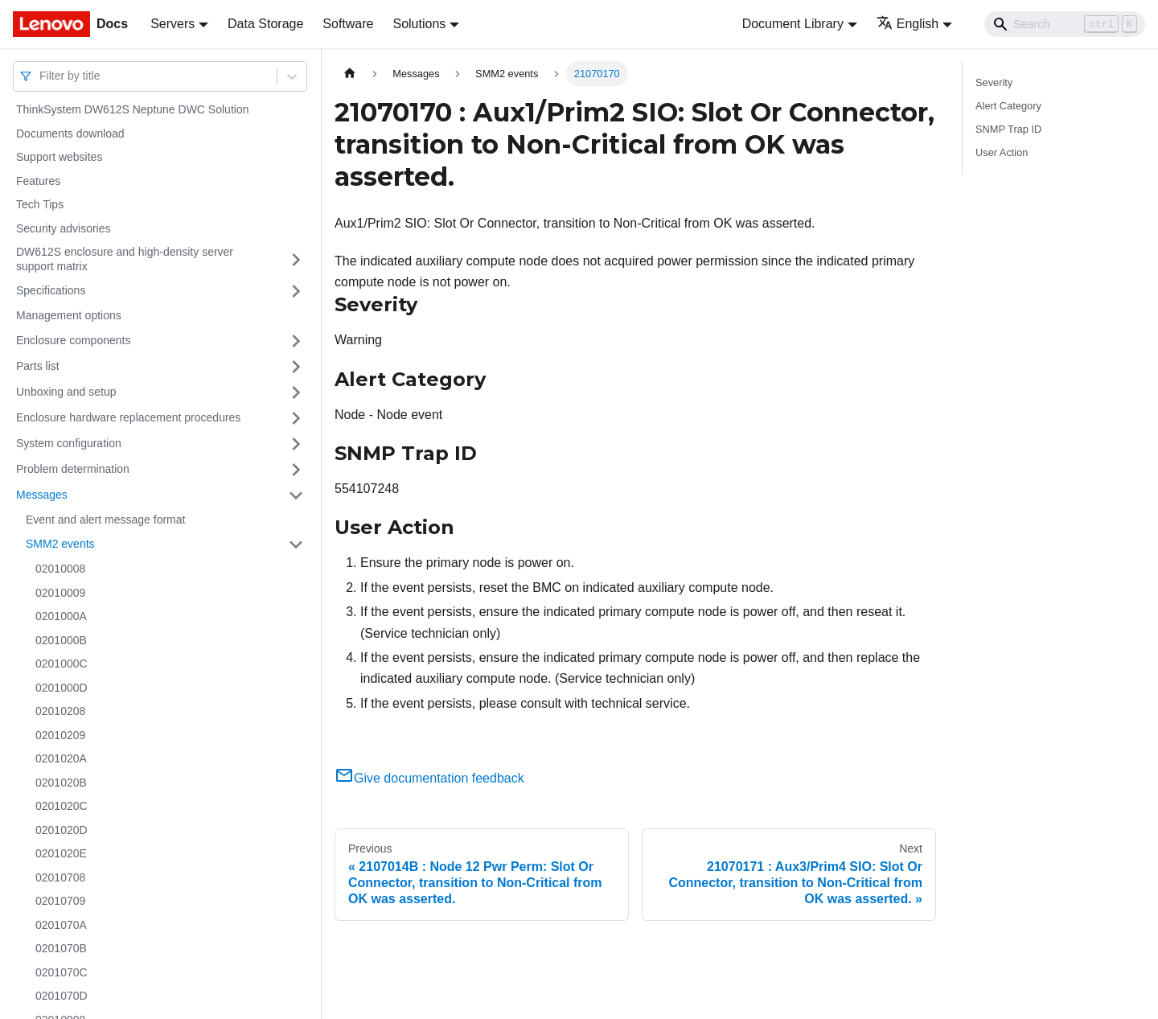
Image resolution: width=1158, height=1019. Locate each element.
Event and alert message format (105, 519)
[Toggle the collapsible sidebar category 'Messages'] (296, 495)
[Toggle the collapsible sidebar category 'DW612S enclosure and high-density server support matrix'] (296, 259)
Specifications (50, 290)
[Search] (1064, 24)
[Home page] (350, 73)
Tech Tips (40, 204)
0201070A (61, 924)
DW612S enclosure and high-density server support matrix (124, 259)
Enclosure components (73, 340)
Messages (42, 494)
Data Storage (265, 24)
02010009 (60, 592)
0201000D (61, 687)
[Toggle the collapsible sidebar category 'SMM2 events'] (296, 544)
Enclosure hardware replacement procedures (128, 417)
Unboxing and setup (66, 391)
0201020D (61, 830)
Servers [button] (172, 24)
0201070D (61, 995)
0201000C (61, 663)
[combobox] (41, 76)
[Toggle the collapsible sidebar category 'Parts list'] (296, 367)
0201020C (61, 805)
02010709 (60, 900)
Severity (993, 82)
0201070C (61, 972)
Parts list (38, 366)
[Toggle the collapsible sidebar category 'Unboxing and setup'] (296, 392)
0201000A (61, 616)
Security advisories (63, 228)
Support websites (59, 156)
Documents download (70, 133)
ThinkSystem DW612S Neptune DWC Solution (132, 109)
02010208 (60, 711)
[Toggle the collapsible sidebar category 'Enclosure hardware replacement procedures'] (296, 418)
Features (38, 181)
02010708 (60, 877)
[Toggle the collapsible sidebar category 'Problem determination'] (296, 470)
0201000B (61, 640)
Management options (68, 315)
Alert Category (1008, 106)
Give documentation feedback (429, 778)
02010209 (60, 735)
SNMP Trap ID (1008, 129)
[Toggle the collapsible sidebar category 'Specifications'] (296, 291)
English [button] (907, 24)
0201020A (61, 758)
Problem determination (72, 468)
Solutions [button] (419, 24)
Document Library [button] (793, 24)
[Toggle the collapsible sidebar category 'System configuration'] (296, 444)
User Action (1001, 152)
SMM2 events (60, 543)
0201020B (61, 782)
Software (347, 24)
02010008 (60, 568)
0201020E (61, 853)
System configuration (68, 443)
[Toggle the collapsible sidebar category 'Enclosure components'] (296, 341)
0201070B (61, 948)
